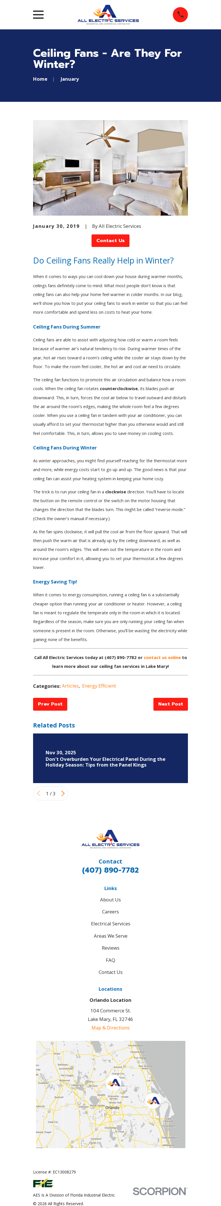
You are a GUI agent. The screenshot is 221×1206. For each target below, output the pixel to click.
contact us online (162, 657)
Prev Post (50, 704)
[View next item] (63, 793)
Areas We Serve (110, 936)
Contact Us (110, 240)
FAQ (110, 960)
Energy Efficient (99, 685)
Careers (110, 911)
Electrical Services (110, 923)
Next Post (170, 704)
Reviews (110, 947)
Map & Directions (111, 1027)
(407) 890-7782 (110, 870)
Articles (70, 685)
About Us (110, 899)
